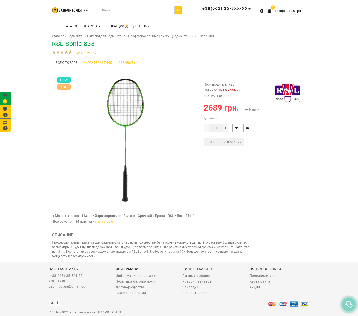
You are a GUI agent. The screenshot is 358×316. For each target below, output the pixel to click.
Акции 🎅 (119, 26)
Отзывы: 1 (92, 53)
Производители (263, 275)
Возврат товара (196, 293)
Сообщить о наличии (224, 142)
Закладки (190, 287)
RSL (231, 84)
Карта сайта (260, 281)
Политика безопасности (136, 281)
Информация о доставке (136, 275)
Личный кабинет (196, 275)
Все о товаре (66, 62)
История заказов (197, 281)
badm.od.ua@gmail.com (68, 286)
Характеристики (98, 62)
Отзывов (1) (128, 62)
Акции (255, 287)
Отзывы (141, 26)
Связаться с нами (131, 293)
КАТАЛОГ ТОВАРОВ (79, 26)
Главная (58, 36)
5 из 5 (78, 53)
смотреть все (104, 221)
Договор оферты (130, 287)
